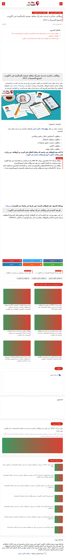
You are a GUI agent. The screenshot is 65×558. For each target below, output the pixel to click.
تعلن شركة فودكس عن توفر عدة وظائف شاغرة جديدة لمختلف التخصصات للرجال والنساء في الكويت (49, 333)
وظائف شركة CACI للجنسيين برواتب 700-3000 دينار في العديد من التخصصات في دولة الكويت (32, 160)
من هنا (9, 206)
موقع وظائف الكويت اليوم (17, 86)
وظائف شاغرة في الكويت (34, 155)
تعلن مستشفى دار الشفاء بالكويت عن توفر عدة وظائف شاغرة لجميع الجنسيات (37, 163)
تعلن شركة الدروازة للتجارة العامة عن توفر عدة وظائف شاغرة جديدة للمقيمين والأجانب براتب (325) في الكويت (18, 359)
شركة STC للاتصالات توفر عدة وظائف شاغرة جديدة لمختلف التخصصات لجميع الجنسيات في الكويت (31, 168)
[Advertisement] (32, 56)
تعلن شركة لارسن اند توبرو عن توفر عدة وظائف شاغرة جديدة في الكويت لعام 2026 (30, 527)
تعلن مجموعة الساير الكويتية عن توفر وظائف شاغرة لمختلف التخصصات (34, 496)
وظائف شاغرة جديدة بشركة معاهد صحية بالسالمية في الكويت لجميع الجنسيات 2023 (35, 33)
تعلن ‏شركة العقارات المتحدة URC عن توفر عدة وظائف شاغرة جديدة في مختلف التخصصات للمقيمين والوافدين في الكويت (18, 307)
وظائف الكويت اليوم (55, 13)
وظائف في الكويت (23, 278)
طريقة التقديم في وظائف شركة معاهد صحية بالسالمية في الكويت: (40, 38)
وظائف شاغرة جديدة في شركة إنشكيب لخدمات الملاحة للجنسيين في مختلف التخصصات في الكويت (19, 333)
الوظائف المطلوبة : (53, 36)
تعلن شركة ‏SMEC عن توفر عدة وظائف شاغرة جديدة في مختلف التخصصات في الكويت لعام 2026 (50, 307)
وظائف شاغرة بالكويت (39, 13)
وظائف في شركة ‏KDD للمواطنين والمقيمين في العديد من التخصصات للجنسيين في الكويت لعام (31, 165)
